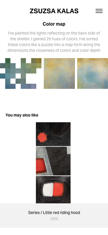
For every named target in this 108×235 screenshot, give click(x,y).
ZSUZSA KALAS (54, 11)
